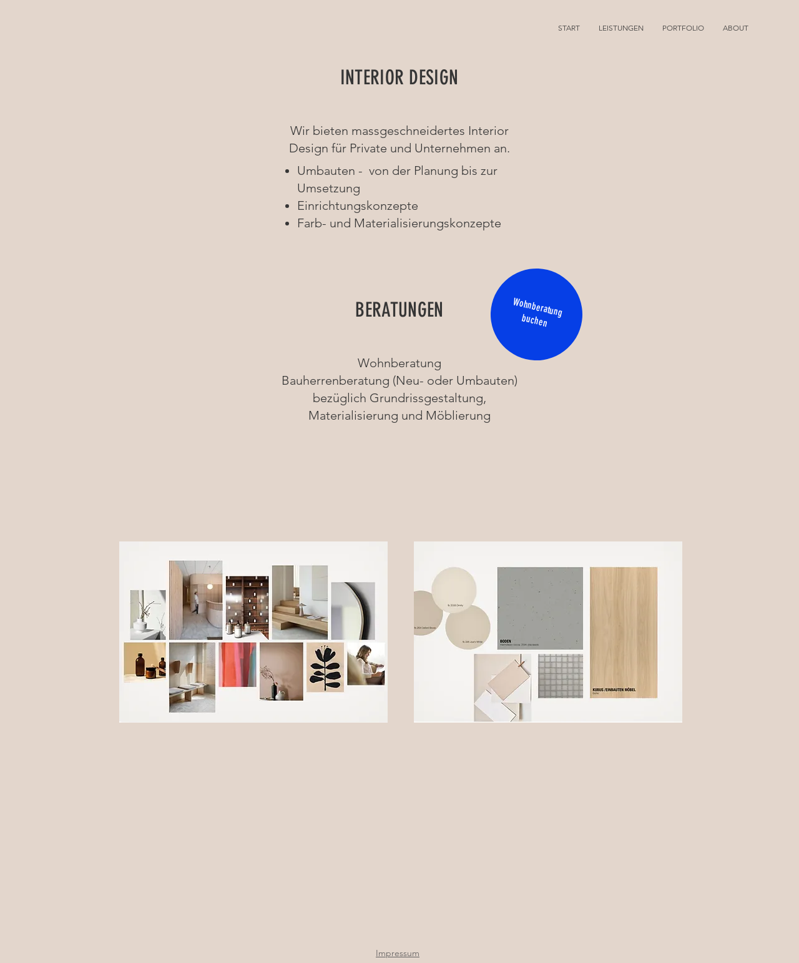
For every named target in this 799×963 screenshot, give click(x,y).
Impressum (397, 953)
